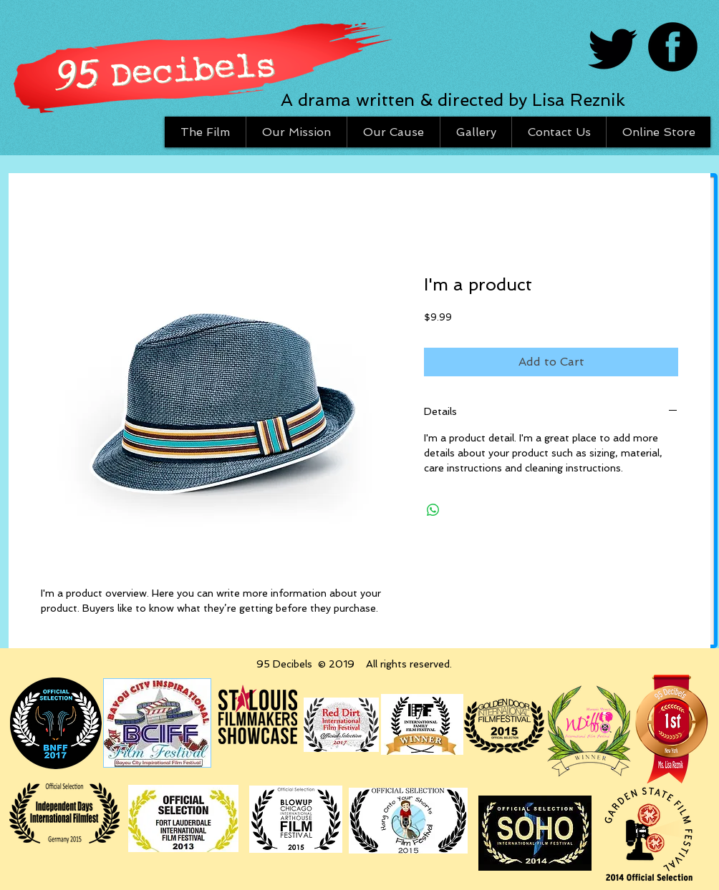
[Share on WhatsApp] (433, 510)
